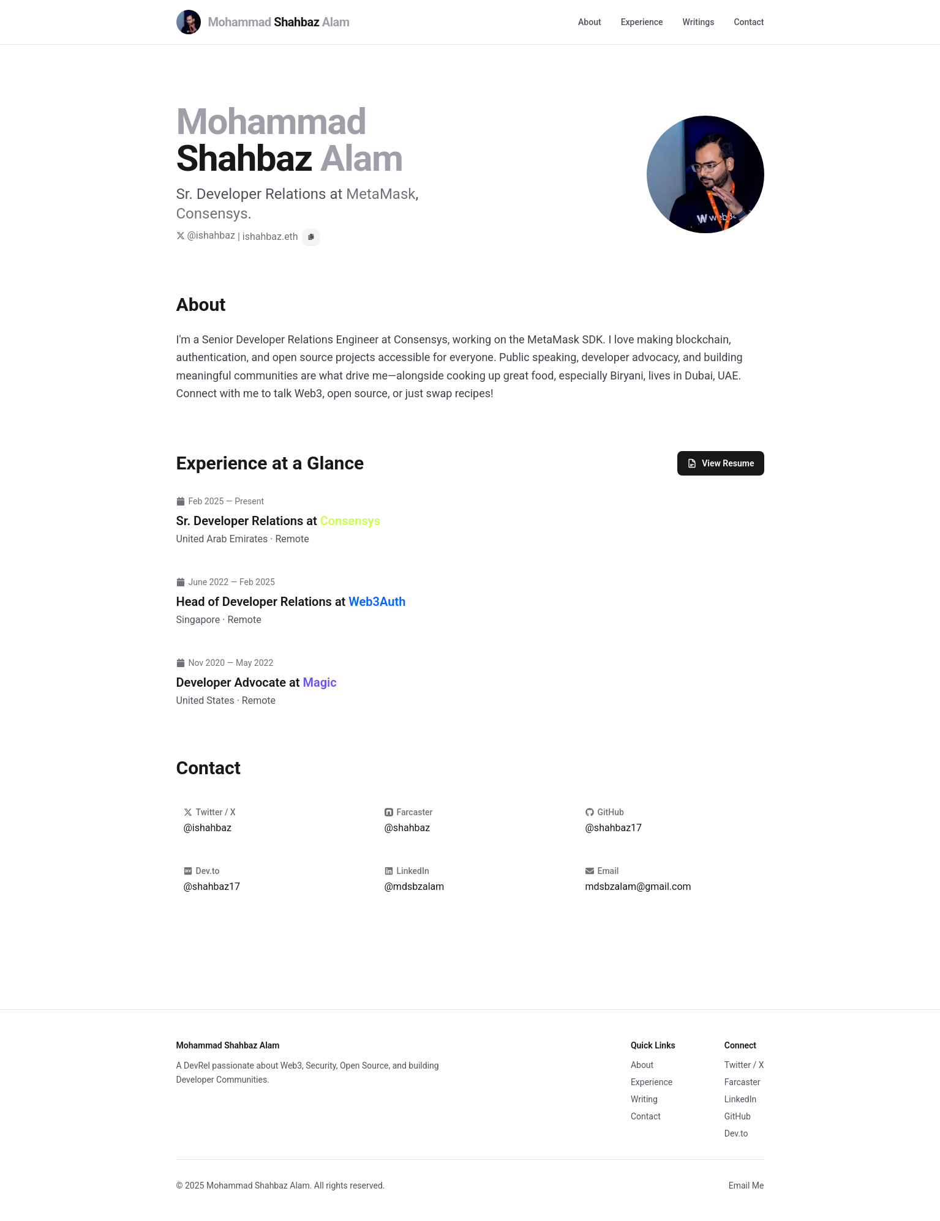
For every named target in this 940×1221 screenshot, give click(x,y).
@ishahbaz (205, 235)
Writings (699, 22)
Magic (319, 682)
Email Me (746, 1185)
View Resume (720, 463)
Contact (749, 22)
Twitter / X (744, 1065)
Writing (644, 1099)
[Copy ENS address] (311, 237)
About (589, 22)
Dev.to (736, 1133)
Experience (642, 22)
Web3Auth (376, 601)
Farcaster (742, 1082)
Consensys (212, 213)
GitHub (737, 1116)
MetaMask (380, 194)
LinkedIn (740, 1099)
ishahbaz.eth (270, 236)
